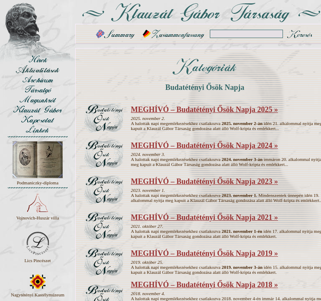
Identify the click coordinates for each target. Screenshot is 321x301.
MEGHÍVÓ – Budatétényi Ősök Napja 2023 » (204, 181)
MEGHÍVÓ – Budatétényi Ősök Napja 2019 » (204, 253)
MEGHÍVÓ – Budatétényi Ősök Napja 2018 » (204, 285)
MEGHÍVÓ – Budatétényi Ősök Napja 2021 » (204, 217)
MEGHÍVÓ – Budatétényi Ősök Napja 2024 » (204, 145)
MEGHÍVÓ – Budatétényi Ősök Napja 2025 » (204, 109)
